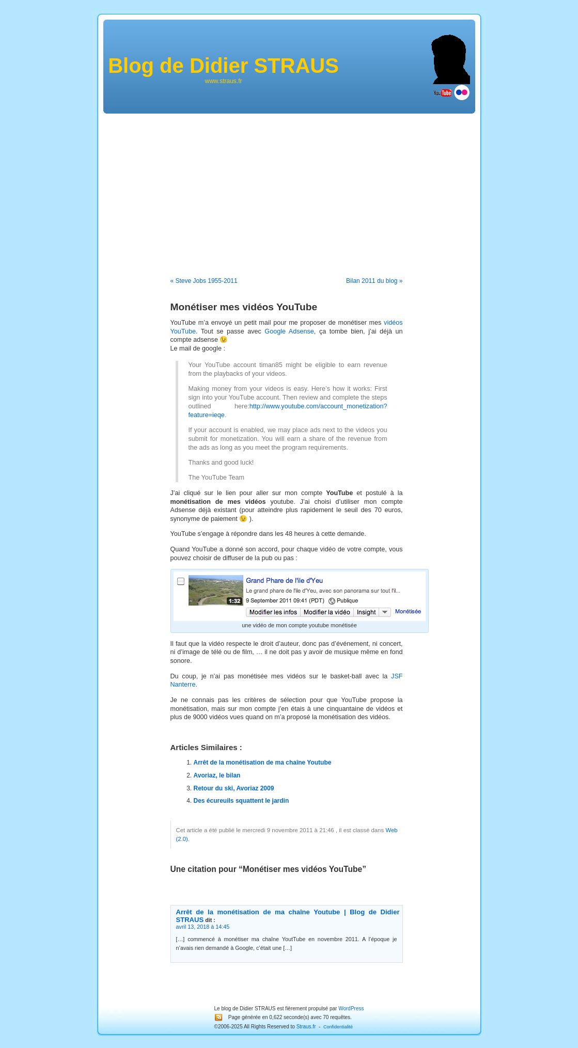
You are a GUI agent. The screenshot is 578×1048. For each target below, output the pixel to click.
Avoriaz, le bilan (217, 775)
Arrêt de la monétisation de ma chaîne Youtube (263, 762)
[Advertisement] (289, 188)
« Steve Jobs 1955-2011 (204, 280)
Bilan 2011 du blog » (374, 280)
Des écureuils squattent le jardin (241, 800)
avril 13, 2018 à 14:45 (203, 927)
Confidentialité (338, 1026)
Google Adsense (289, 331)
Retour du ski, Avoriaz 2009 (234, 788)
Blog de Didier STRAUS (223, 65)
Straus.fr (306, 1026)
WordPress (351, 1008)
